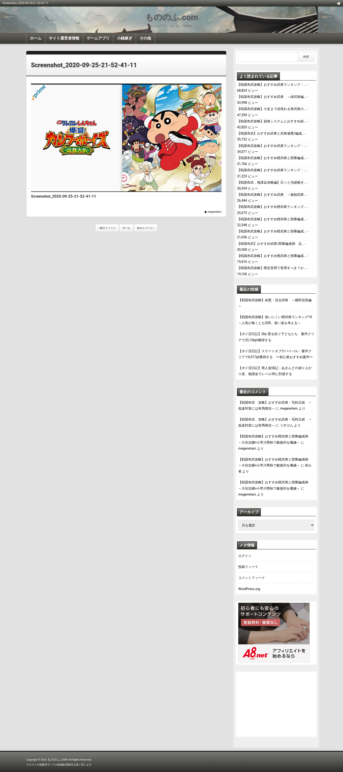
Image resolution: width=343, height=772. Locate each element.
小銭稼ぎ (124, 38)
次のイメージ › (145, 228)
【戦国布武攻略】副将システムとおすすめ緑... (271, 121)
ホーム (35, 38)
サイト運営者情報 (64, 38)
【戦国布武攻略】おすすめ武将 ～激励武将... (271, 194)
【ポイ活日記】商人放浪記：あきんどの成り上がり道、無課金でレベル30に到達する (275, 371)
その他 (145, 38)
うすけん (286, 425)
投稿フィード (248, 567)
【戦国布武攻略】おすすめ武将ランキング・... (271, 84)
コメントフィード (251, 578)
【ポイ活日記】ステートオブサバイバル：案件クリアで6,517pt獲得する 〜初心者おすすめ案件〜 (275, 354)
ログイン (245, 556)
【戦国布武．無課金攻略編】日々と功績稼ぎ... (271, 182)
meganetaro (214, 211)
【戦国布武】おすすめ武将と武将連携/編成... (270, 133)
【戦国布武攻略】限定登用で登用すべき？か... (271, 268)
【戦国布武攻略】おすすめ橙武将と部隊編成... (271, 158)
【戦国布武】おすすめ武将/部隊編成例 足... (270, 244)
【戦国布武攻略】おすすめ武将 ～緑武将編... (271, 97)
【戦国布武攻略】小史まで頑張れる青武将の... (271, 109)
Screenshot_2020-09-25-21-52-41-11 (84, 65)
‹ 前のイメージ (107, 228)
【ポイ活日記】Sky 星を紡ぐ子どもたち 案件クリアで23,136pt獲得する (276, 337)
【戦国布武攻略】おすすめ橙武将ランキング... (271, 207)
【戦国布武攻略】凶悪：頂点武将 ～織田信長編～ (275, 303)
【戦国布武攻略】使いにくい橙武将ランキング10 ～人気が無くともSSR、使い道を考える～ (276, 320)
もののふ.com (171, 17)
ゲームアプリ (98, 38)
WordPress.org (249, 589)
